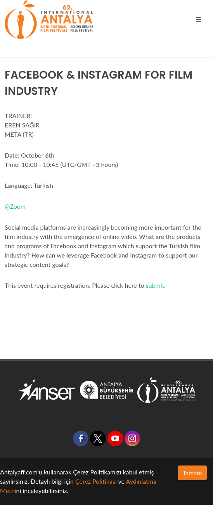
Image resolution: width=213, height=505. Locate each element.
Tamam (192, 472)
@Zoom (15, 206)
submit (155, 285)
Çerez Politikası (96, 481)
